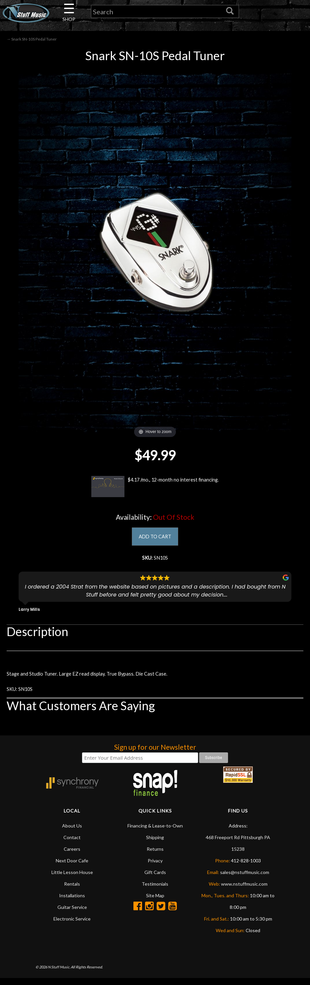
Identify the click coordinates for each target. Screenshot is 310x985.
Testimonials (155, 890)
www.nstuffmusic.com (244, 890)
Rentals (72, 890)
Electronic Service (72, 925)
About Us (72, 832)
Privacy (155, 867)
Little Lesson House (72, 879)
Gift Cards (155, 879)
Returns (155, 855)
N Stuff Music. (59, 973)
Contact (72, 844)
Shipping (155, 844)
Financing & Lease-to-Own (155, 832)
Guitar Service (72, 914)
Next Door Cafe (72, 867)
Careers (72, 855)
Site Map (155, 902)
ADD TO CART (155, 538)
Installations (72, 902)
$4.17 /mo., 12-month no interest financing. (155, 487)
